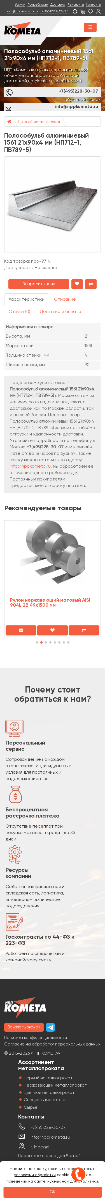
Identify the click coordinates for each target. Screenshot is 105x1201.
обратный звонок (82, 100)
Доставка (57, 4)
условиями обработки (35, 1175)
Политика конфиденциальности (35, 1038)
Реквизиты (75, 4)
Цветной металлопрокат (39, 122)
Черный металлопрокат (48, 1078)
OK (53, 1192)
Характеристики (27, 299)
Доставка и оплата (60, 312)
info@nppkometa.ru (22, 11)
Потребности (37, 4)
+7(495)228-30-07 (54, 11)
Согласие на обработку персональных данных (52, 1044)
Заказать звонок (24, 1027)
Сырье (31, 1107)
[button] (37, 642)
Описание (65, 299)
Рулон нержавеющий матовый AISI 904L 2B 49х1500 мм (50, 603)
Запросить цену (39, 284)
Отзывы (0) (19, 312)
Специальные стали (44, 1100)
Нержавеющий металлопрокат (55, 1085)
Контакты (93, 4)
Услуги (20, 4)
